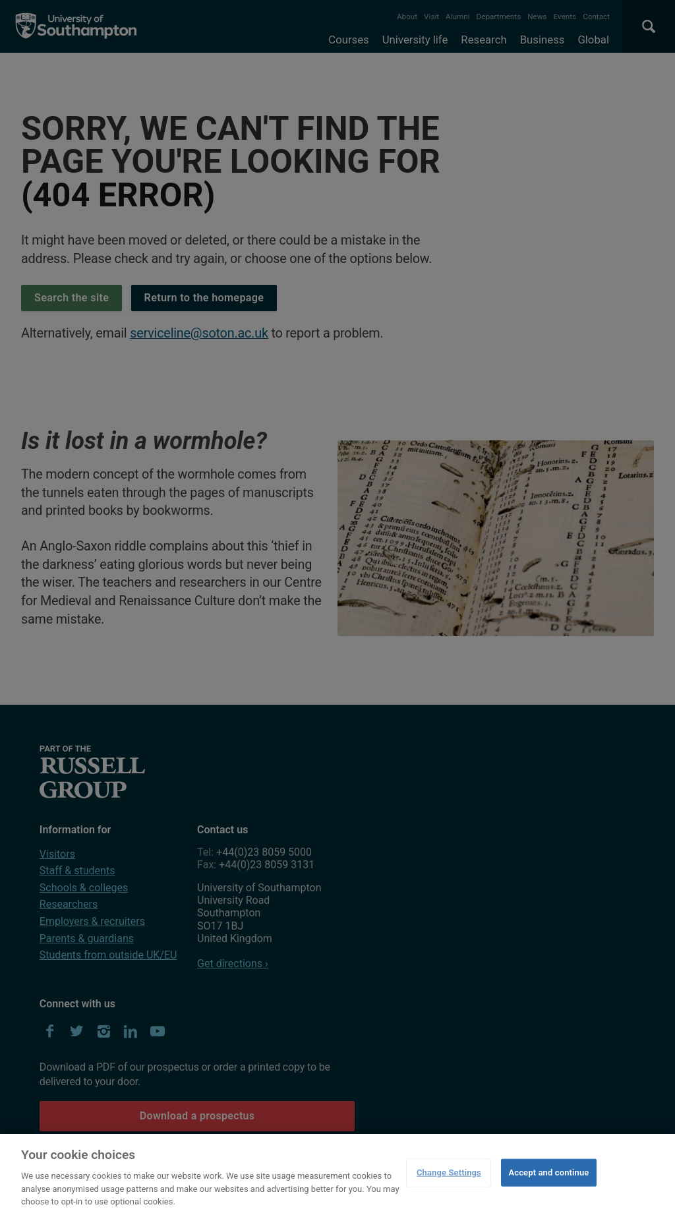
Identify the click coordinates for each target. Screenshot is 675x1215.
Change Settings (449, 1172)
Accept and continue (548, 1172)
